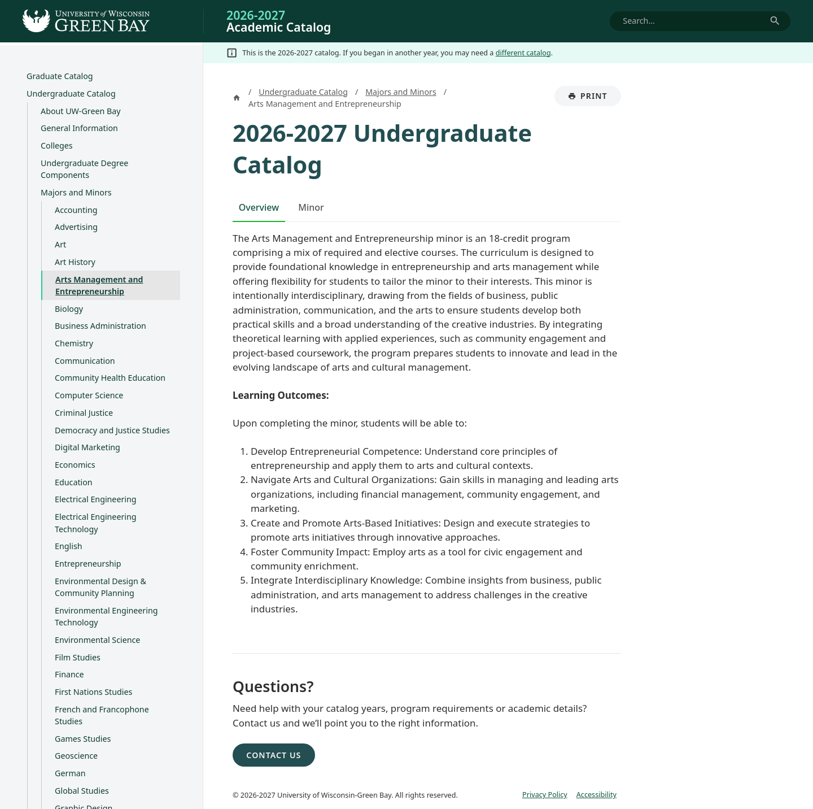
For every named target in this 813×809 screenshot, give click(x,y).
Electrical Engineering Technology (95, 523)
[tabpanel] (427, 431)
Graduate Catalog (60, 76)
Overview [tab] (259, 207)
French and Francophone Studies (102, 715)
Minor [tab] (311, 207)
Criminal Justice (84, 412)
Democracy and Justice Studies (112, 430)
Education (74, 482)
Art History (75, 261)
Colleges (57, 146)
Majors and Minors (76, 192)
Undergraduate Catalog (71, 93)
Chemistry (74, 343)
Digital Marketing (87, 447)
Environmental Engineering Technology (106, 616)
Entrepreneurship (88, 563)
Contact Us (273, 755)
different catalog (523, 52)
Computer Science (89, 395)
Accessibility (596, 794)
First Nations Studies (93, 691)
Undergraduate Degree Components (84, 169)
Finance (69, 674)
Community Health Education (110, 378)
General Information (79, 128)
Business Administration (100, 326)
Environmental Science (97, 639)
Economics (75, 464)
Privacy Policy (544, 794)
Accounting (76, 210)
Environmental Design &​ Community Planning (100, 587)
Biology (69, 308)
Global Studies (82, 790)
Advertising (76, 227)
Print (594, 98)
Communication (85, 360)
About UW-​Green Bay (80, 111)
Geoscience (76, 756)
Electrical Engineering (95, 499)
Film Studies (77, 657)
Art (60, 245)
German (70, 773)
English (68, 546)
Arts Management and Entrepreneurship (99, 285)
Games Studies (83, 738)
